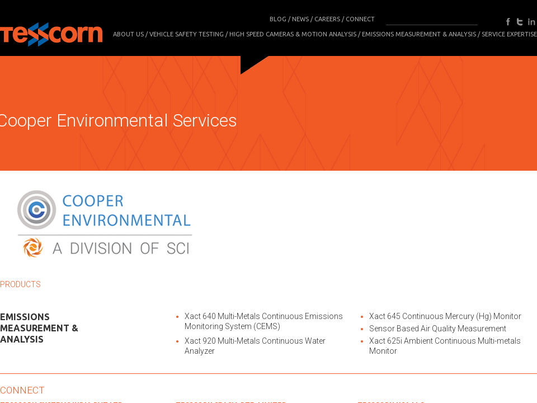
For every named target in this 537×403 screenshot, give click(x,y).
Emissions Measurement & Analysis (419, 34)
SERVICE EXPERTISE (509, 34)
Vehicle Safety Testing (186, 34)
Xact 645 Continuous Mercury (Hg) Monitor (445, 316)
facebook (507, 21)
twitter (519, 21)
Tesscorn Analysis (51, 30)
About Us (128, 34)
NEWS (300, 19)
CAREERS (327, 19)
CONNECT (360, 19)
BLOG (278, 19)
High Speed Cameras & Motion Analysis (292, 34)
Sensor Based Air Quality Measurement (437, 328)
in (531, 21)
